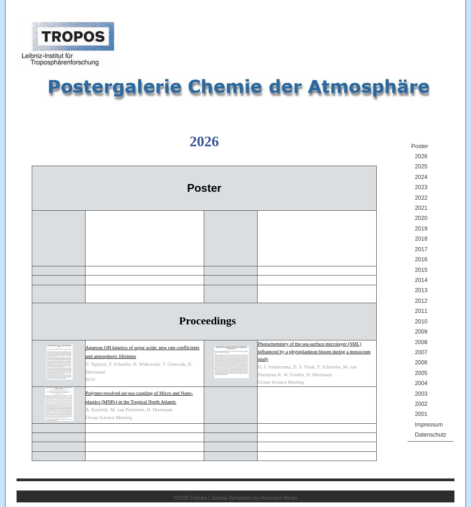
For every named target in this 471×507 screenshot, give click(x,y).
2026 (421, 156)
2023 (421, 187)
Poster (419, 146)
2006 (421, 362)
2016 (421, 259)
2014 (421, 280)
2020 (421, 218)
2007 (421, 352)
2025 (421, 166)
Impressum (429, 424)
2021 (421, 208)
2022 (421, 198)
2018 (421, 239)
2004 (421, 383)
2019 (421, 228)
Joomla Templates (231, 498)
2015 (421, 270)
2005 (421, 373)
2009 (421, 331)
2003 (421, 394)
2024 (421, 177)
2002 (421, 404)
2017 (421, 249)
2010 (421, 321)
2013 (421, 290)
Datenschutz (430, 435)
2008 (421, 342)
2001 (421, 414)
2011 (421, 311)
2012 (421, 301)
